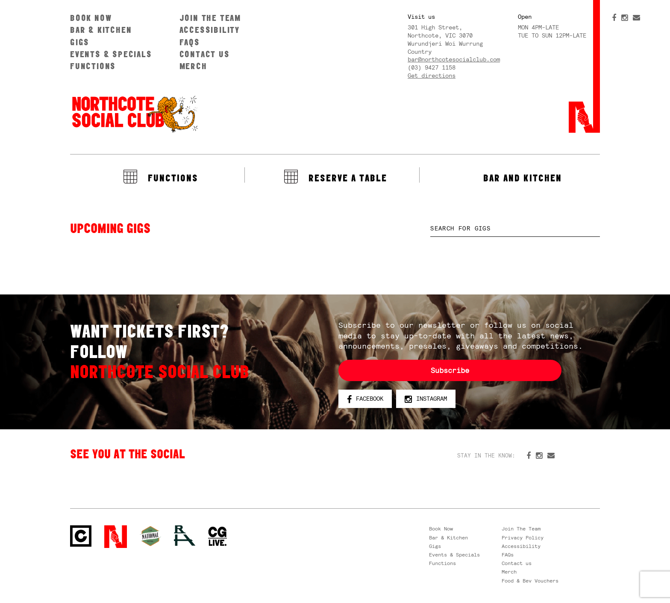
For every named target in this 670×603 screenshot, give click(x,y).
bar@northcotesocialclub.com (454, 59)
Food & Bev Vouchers (530, 580)
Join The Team (210, 18)
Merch (193, 66)
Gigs (79, 42)
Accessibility (209, 30)
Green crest (150, 536)
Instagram (426, 399)
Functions (93, 66)
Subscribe (450, 370)
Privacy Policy (523, 537)
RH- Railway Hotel (184, 535)
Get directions (431, 75)
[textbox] (515, 228)
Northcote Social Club (134, 113)
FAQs (189, 42)
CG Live (217, 536)
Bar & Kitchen (101, 30)
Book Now (91, 18)
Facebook (365, 399)
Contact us (204, 54)
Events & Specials (111, 54)
